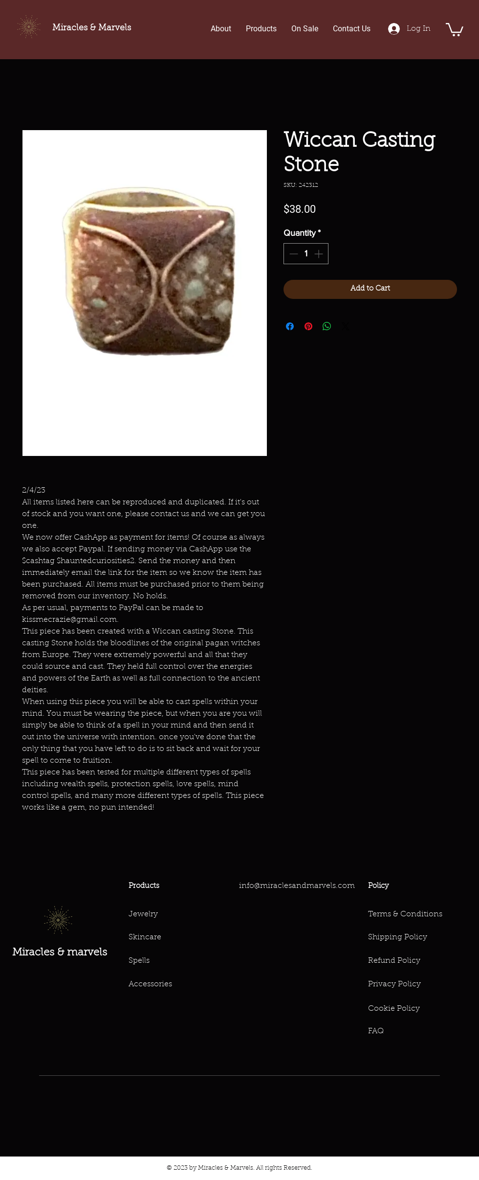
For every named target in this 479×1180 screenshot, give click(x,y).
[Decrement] (292, 254)
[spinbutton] (306, 254)
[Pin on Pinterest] (308, 326)
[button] (454, 29)
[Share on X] (345, 326)
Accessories (150, 984)
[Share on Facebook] (290, 326)
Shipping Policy (397, 937)
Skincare (145, 937)
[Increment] (319, 254)
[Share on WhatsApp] (327, 326)
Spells (139, 961)
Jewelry (143, 914)
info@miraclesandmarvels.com (297, 886)
